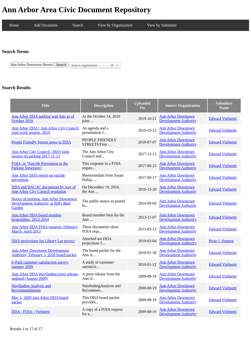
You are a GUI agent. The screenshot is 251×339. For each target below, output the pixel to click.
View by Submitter (162, 25)
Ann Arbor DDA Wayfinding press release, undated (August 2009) (45, 276)
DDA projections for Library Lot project (43, 241)
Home (14, 25)
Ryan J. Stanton (221, 241)
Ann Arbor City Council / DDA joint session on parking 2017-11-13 (40, 154)
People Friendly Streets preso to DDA (41, 142)
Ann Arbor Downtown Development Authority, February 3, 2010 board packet (44, 252)
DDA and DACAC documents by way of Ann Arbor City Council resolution (44, 189)
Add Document (46, 25)
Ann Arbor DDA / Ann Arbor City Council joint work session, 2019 (45, 130)
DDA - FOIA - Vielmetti (31, 312)
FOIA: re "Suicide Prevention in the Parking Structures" (40, 165)
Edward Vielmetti (223, 118)
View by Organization (115, 25)
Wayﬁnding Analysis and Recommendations (31, 288)
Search (77, 25)
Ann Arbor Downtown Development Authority (178, 118)
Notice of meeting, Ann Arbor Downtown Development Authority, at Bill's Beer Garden (44, 203)
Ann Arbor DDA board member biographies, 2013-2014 (37, 217)
